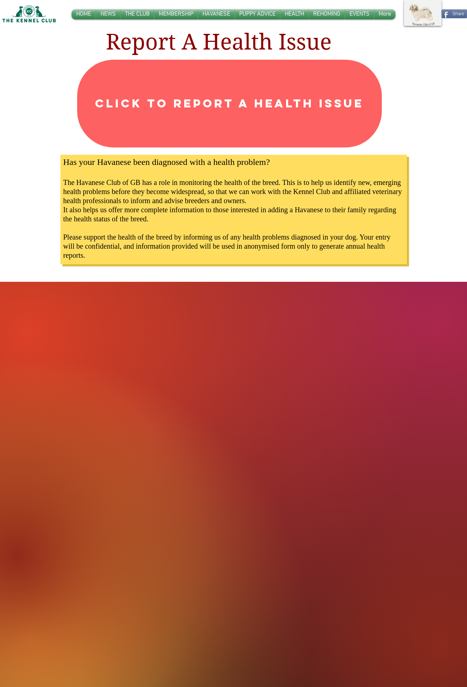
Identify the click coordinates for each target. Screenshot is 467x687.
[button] (137, 14)
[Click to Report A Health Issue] (229, 103)
